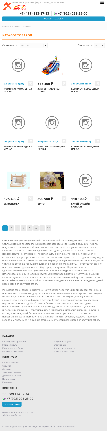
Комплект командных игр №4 (51, 148)
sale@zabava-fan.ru (11, 415)
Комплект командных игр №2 (85, 90)
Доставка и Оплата (11, 375)
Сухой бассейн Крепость (80, 205)
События (6, 365)
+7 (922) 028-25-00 (70, 13)
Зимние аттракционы (64, 348)
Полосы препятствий (64, 351)
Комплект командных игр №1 (18, 90)
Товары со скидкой (11, 372)
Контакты (7, 382)
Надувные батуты (62, 341)
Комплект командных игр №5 (85, 148)
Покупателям (8, 378)
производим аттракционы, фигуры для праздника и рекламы (37, 2)
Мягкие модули (9, 344)
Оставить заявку (53, 18)
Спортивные (60, 344)
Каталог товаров (10, 362)
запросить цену (14, 83)
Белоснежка (11, 203)
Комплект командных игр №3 (18, 148)
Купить (30, 83)
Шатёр (41, 203)
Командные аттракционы (14, 341)
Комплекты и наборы (12, 348)
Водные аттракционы (12, 351)
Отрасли (6, 369)
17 (48, 228)
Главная (6, 26)
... (42, 228)
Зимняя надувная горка (48, 90)
